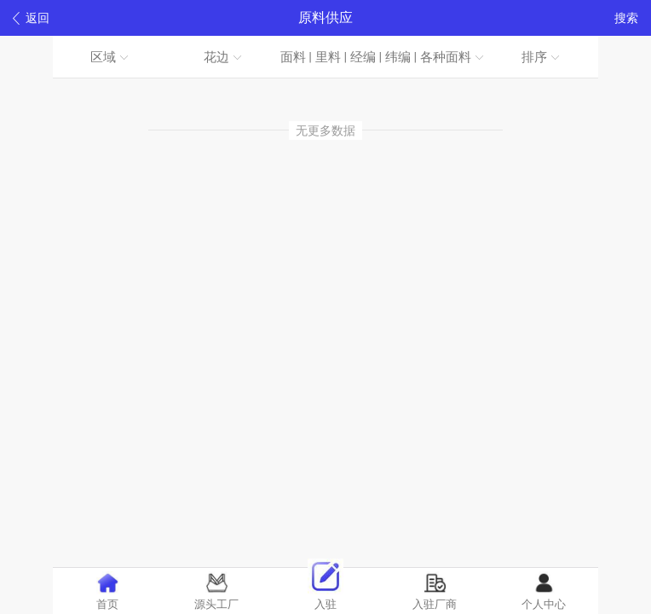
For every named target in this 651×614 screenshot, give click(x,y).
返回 (31, 18)
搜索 (626, 18)
